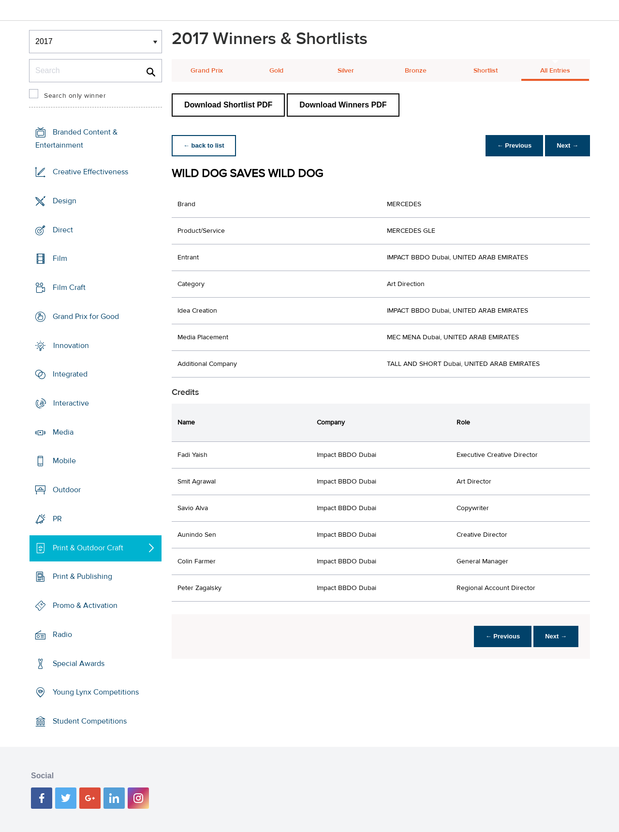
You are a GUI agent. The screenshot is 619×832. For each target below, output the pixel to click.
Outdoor (67, 490)
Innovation (71, 345)
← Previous (514, 145)
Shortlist (485, 70)
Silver (346, 70)
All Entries (555, 70)
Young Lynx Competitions (96, 692)
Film (60, 258)
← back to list (203, 145)
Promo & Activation (85, 605)
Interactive (71, 403)
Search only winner (75, 95)
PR (57, 519)
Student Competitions (90, 721)
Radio (62, 634)
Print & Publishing (82, 576)
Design (64, 201)
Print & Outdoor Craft (88, 548)
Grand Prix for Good (86, 316)
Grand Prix (207, 70)
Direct (63, 229)
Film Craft (69, 287)
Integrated (70, 374)
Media (63, 432)
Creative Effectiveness (90, 172)
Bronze (416, 70)
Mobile (64, 461)
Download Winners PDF (342, 105)
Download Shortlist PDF (228, 105)
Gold (276, 70)
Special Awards (78, 663)
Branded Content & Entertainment (76, 138)
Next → (567, 145)
